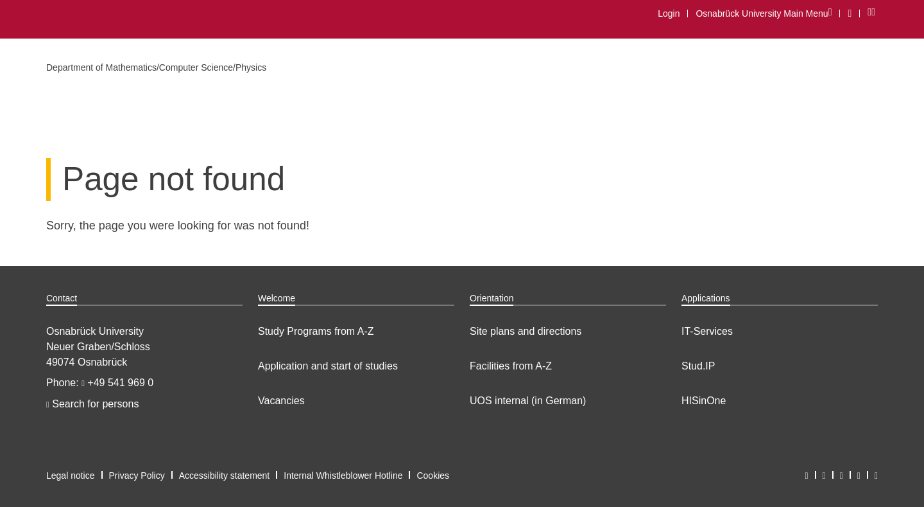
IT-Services (707, 331)
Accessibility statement (224, 475)
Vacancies (281, 400)
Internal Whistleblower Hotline (343, 475)
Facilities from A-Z (511, 365)
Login (669, 13)
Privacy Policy (137, 475)
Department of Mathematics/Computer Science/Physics (156, 67)
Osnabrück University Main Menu (763, 13)
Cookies (432, 475)
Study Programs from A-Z (316, 331)
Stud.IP (698, 365)
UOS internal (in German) (528, 400)
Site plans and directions (525, 331)
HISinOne (703, 400)
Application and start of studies (328, 365)
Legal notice (70, 475)
